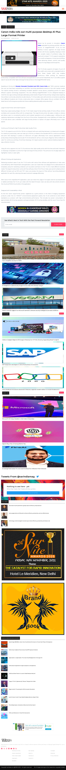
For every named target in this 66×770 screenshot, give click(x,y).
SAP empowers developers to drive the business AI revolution (20, 364)
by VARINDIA (5, 38)
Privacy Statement (54, 755)
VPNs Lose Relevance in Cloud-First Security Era (19, 712)
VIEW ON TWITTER (33, 492)
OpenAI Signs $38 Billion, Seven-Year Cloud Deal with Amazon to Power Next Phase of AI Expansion (30, 642)
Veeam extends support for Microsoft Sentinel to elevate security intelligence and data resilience (30, 310)
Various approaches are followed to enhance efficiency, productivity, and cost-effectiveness (29, 513)
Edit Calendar (31, 750)
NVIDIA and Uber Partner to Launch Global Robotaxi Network (22, 673)
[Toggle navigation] (2, 12)
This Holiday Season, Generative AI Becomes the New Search (22, 705)
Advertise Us (31, 755)
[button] (62, 8)
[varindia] (16, 748)
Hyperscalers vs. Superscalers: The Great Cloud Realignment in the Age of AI (25, 657)
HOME (3, 26)
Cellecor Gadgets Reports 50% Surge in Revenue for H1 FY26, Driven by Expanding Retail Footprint (30, 340)
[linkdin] (9, 748)
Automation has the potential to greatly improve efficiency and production (25, 505)
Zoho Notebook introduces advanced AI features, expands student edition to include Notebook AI (30, 389)
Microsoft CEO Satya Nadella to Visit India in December (18, 419)
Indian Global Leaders (16, 755)
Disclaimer (53, 753)
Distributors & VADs (16, 750)
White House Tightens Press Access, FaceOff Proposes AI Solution (23, 649)
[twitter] (5, 748)
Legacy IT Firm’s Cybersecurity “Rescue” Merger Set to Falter (22, 681)
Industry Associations (16, 753)
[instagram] (7, 748)
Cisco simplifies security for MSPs (12, 260)
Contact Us (31, 758)
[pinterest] (14, 748)
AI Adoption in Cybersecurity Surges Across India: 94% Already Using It (22, 285)
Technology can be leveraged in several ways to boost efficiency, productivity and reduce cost (29, 520)
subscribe (58, 224)
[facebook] (2, 748)
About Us (30, 753)
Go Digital (53, 750)
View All (61, 234)
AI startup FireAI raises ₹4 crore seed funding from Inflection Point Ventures (24, 468)
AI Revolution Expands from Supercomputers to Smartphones (22, 665)
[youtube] (12, 748)
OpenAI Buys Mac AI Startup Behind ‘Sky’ (14, 444)
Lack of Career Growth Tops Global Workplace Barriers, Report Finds (23, 697)
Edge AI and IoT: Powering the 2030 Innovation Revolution (22, 689)
